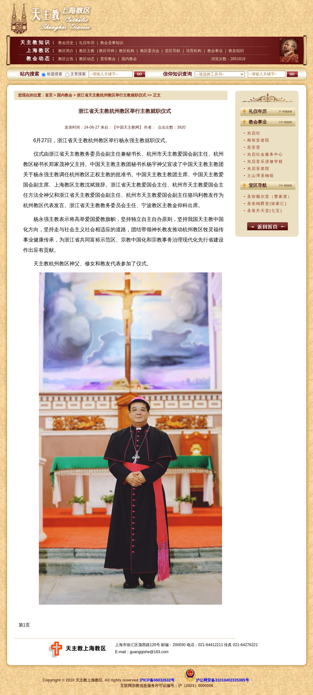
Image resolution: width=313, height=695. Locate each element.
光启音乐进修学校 (265, 161)
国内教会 (129, 59)
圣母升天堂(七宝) (264, 210)
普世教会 (108, 59)
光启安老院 (258, 168)
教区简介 (66, 51)
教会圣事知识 (111, 43)
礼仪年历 (86, 43)
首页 (49, 95)
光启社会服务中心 (265, 154)
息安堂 (254, 147)
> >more (285, 111)
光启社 (254, 133)
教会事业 (215, 51)
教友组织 (236, 51)
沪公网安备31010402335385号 (222, 680)
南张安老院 (258, 140)
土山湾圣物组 (260, 175)
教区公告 (66, 59)
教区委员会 (149, 51)
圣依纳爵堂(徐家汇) (267, 203)
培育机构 (193, 51)
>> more (285, 122)
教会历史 (66, 43)
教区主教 (86, 51)
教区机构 (126, 51)
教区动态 (86, 59)
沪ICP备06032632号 (156, 680)
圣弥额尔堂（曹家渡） (269, 196)
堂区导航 (172, 51)
